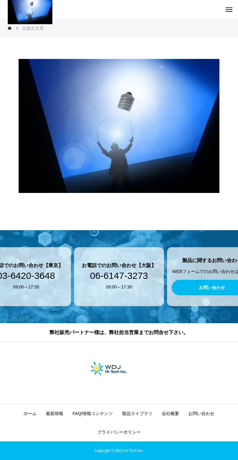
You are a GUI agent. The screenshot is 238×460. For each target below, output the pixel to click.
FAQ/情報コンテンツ (93, 413)
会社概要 (170, 413)
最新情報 (54, 413)
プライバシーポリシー (119, 432)
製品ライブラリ (137, 413)
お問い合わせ (201, 413)
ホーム (30, 413)
